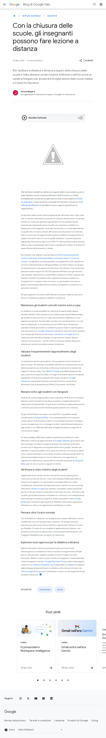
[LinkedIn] (51, 698)
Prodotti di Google (78, 720)
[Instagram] (20, 698)
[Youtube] (36, 698)
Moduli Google (53, 371)
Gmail (60, 589)
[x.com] (28, 698)
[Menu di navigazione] (4, 4)
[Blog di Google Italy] (14, 16)
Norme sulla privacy (15, 720)
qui (40, 571)
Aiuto (9, 730)
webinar (71, 564)
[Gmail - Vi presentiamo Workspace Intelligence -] (32, 646)
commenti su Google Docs (65, 334)
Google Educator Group (55, 561)
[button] (86, 60)
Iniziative (52, 16)
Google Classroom (46, 331)
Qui (51, 564)
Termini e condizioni (40, 720)
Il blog (95, 720)
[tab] (38, 680)
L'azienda (59, 720)
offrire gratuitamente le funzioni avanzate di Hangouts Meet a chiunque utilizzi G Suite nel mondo (50, 258)
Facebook (45, 564)
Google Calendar (62, 440)
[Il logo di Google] (10, 712)
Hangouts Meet (41, 417)
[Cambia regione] (40, 729)
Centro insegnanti (29, 571)
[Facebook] (43, 698)
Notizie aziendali (31, 16)
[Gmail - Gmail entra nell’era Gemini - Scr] (73, 646)
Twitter (36, 564)
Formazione (45, 589)
